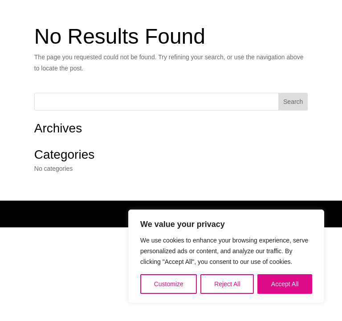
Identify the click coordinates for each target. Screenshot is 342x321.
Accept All (284, 284)
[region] (226, 256)
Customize (168, 284)
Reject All (227, 284)
